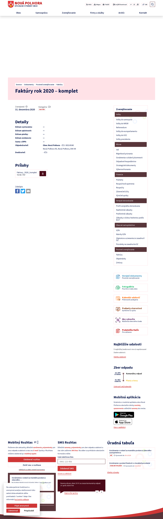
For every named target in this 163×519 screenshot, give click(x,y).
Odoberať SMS (67, 410)
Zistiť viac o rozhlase (32, 407)
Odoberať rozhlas (32, 401)
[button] (97, 434)
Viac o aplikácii (120, 369)
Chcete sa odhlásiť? (64, 416)
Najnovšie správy (71, 435)
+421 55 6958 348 (142, 498)
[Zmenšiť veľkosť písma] (131, 4)
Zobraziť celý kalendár (122, 328)
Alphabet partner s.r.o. (93, 513)
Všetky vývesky (113, 414)
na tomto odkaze (10, 499)
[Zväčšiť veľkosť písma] (138, 4)
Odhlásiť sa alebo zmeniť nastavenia (32, 412)
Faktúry (42, 51)
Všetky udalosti (120, 299)
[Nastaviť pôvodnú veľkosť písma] (134, 4)
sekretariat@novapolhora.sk (147, 500)
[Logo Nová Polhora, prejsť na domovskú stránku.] (25, 4)
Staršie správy (15, 450)
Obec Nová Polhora (124, 513)
